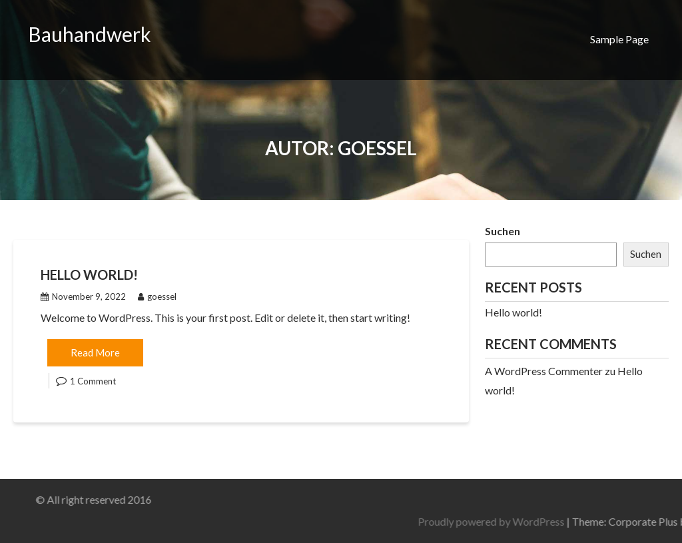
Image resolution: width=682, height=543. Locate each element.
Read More (95, 352)
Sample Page (619, 39)
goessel (157, 296)
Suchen (502, 231)
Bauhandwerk (89, 34)
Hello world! (89, 274)
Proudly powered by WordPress (569, 521)
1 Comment (93, 381)
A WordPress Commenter (544, 370)
